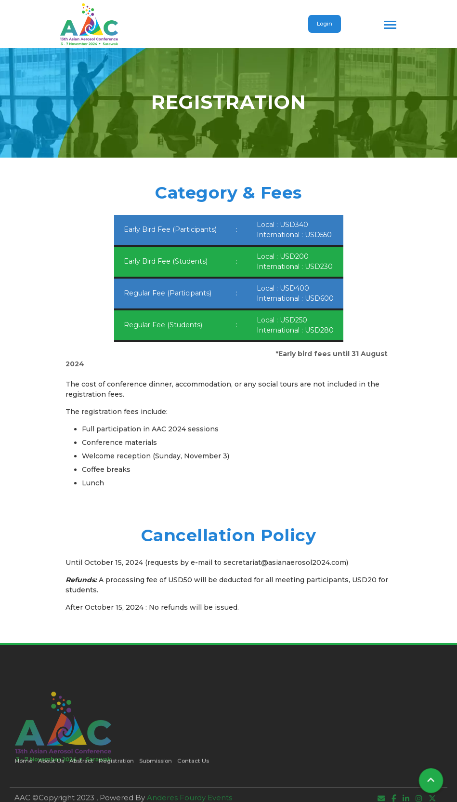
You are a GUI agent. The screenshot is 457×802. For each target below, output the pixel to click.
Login (324, 23)
